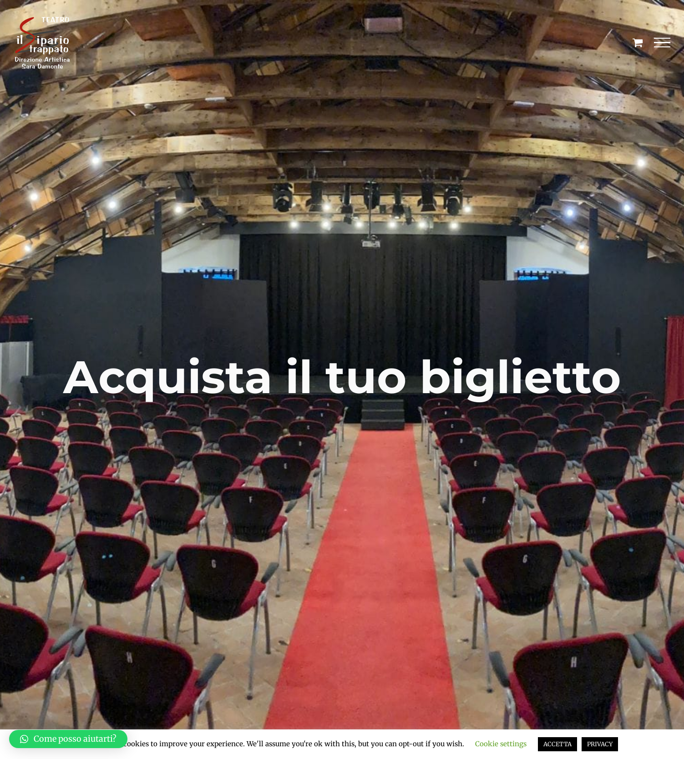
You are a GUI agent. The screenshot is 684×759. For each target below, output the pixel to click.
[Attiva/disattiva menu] (662, 43)
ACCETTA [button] (557, 744)
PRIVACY (600, 744)
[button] (68, 739)
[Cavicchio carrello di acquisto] (638, 42)
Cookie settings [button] (501, 743)
